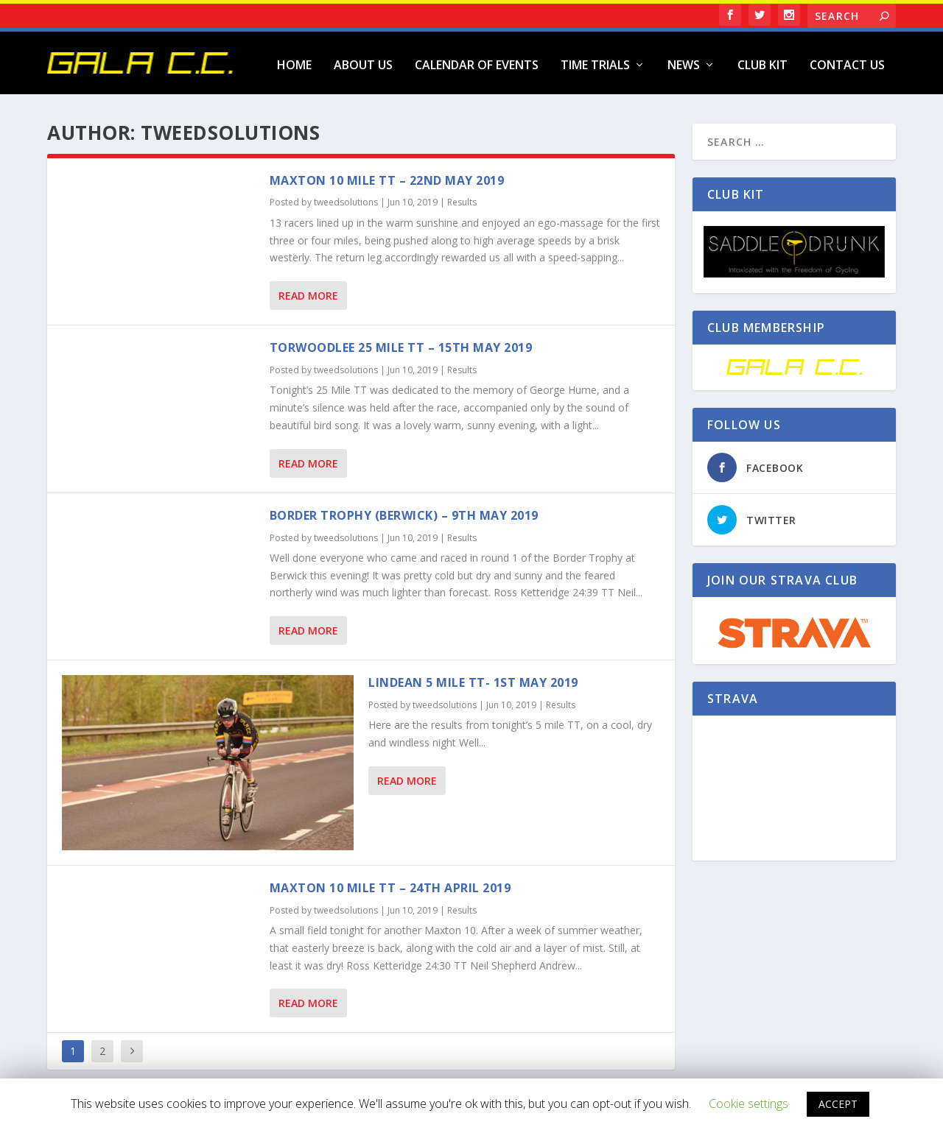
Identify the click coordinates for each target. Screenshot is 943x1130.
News (683, 62)
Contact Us (847, 62)
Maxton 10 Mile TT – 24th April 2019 (390, 884)
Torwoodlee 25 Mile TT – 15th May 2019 (401, 344)
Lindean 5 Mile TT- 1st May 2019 (473, 679)
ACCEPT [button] (838, 1104)
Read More (308, 293)
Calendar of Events (477, 62)
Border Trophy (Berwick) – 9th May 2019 (404, 512)
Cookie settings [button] (748, 1103)
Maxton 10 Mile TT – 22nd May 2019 (387, 177)
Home (294, 62)
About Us (363, 62)
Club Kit (762, 62)
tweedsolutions (346, 199)
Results (462, 199)
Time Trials (595, 62)
